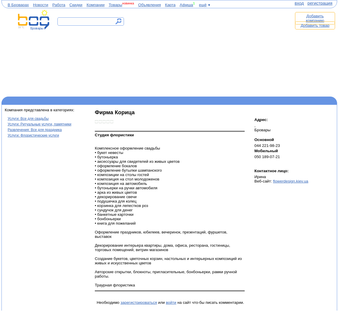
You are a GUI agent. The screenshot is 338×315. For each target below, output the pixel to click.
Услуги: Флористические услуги (33, 135)
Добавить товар (315, 25)
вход (299, 3)
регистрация (319, 3)
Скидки (75, 5)
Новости (40, 5)
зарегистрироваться (138, 302)
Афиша (186, 5)
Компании (96, 5)
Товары (115, 5)
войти (171, 302)
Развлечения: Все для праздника (35, 130)
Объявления (149, 5)
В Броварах (18, 5)
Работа (58, 5)
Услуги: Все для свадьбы (28, 119)
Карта (170, 5)
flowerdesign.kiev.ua (290, 181)
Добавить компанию (315, 18)
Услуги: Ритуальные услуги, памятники (39, 124)
